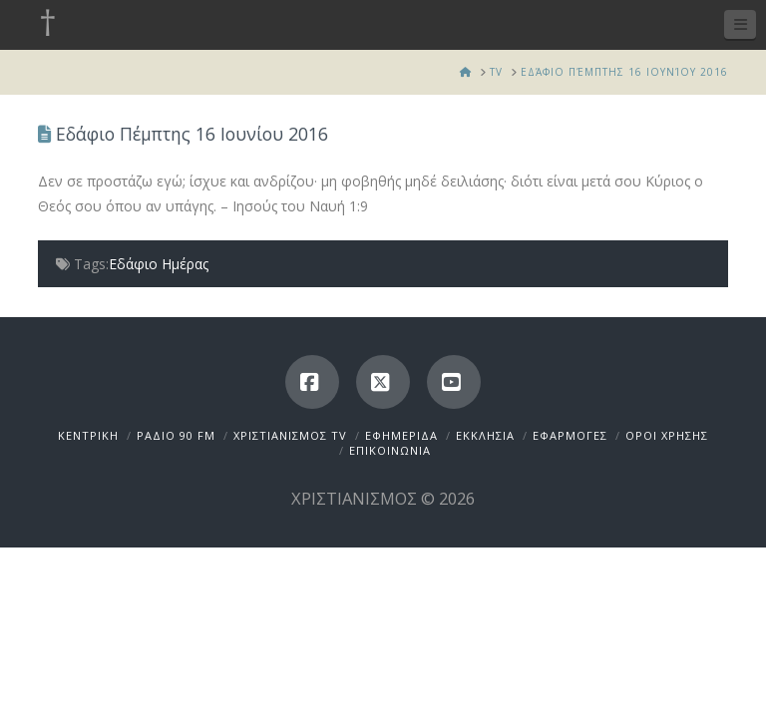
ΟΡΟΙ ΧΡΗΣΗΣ (666, 435)
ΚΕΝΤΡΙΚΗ (88, 435)
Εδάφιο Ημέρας (158, 263)
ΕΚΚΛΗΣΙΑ (485, 435)
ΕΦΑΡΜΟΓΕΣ (570, 435)
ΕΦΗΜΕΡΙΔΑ (401, 435)
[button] (740, 24)
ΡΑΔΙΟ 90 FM (176, 435)
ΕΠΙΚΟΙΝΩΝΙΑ (390, 450)
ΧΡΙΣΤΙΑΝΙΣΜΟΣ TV (290, 435)
